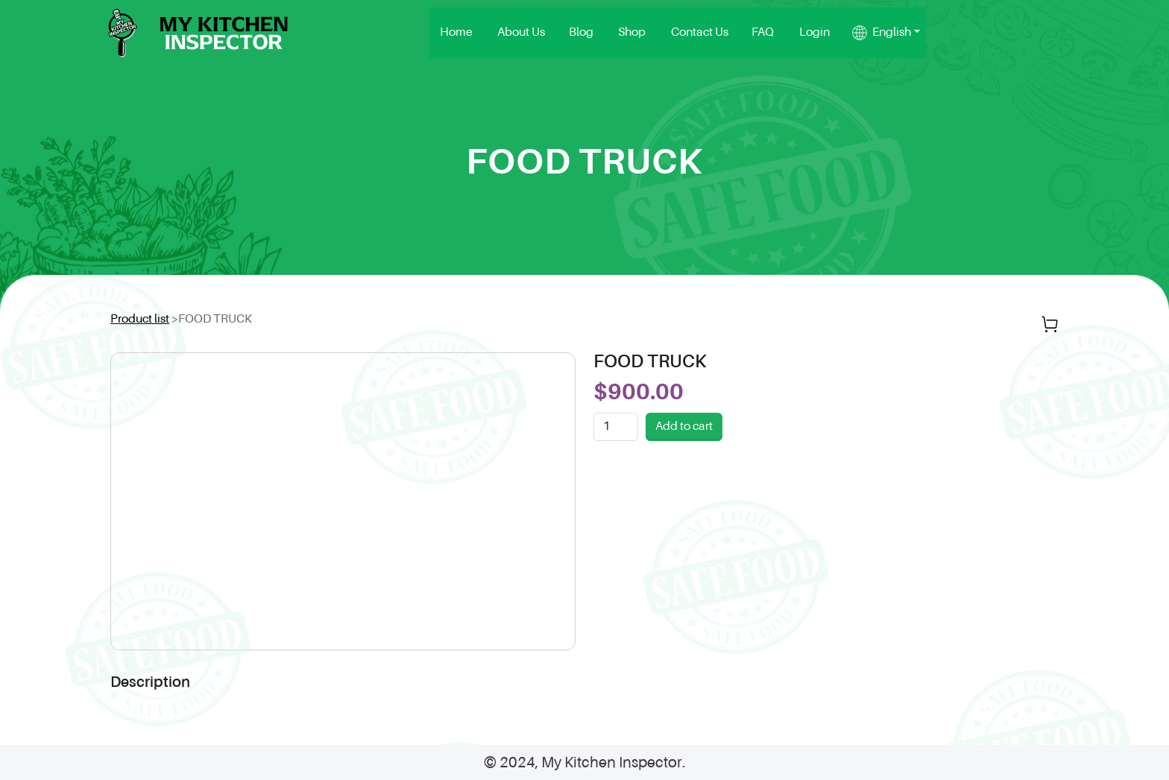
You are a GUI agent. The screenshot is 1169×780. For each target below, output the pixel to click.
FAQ (909, 37)
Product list (139, 328)
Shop (790, 37)
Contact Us (851, 37)
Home (634, 37)
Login (954, 37)
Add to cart (684, 436)
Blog (746, 37)
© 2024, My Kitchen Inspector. (584, 772)
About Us (692, 37)
